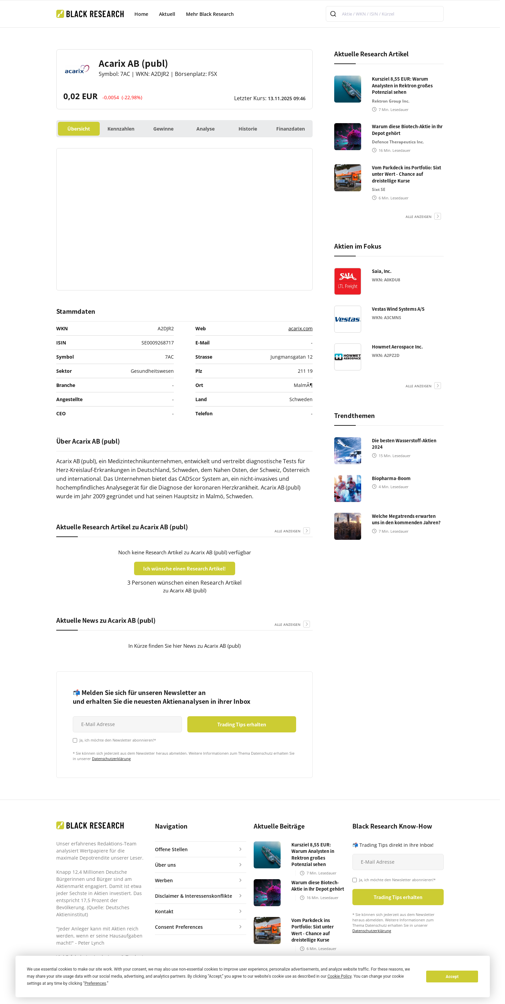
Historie (248, 128)
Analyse (205, 128)
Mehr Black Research (210, 14)
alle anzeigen (288, 531)
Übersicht (78, 128)
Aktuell (167, 14)
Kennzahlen (120, 128)
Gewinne (163, 128)
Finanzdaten (290, 128)
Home (141, 14)
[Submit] (334, 13)
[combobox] (385, 14)
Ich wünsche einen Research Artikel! (184, 568)
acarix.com (300, 328)
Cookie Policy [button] (339, 976)
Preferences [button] (95, 983)
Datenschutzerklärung (111, 758)
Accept (452, 976)
